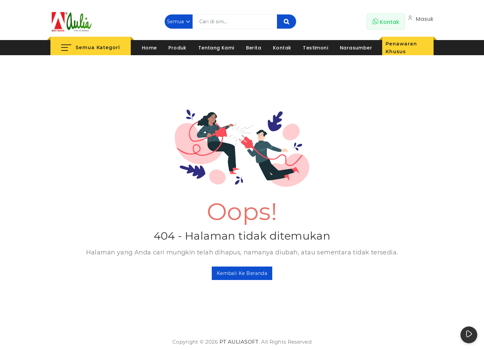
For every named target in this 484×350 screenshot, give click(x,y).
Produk (177, 47)
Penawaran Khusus (401, 48)
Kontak (282, 47)
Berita (253, 47)
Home (149, 47)
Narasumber (356, 47)
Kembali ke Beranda (242, 273)
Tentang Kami (216, 47)
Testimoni (315, 47)
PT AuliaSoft (239, 342)
